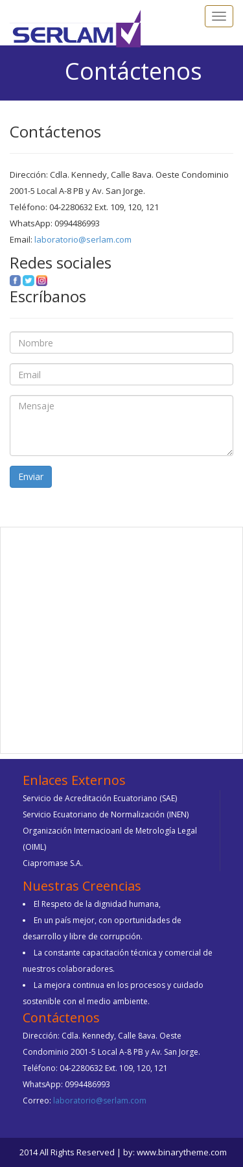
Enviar (30, 476)
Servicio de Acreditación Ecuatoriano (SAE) (100, 798)
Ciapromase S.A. (53, 863)
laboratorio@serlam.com (82, 239)
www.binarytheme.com (182, 1152)
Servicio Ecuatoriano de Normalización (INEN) (106, 814)
